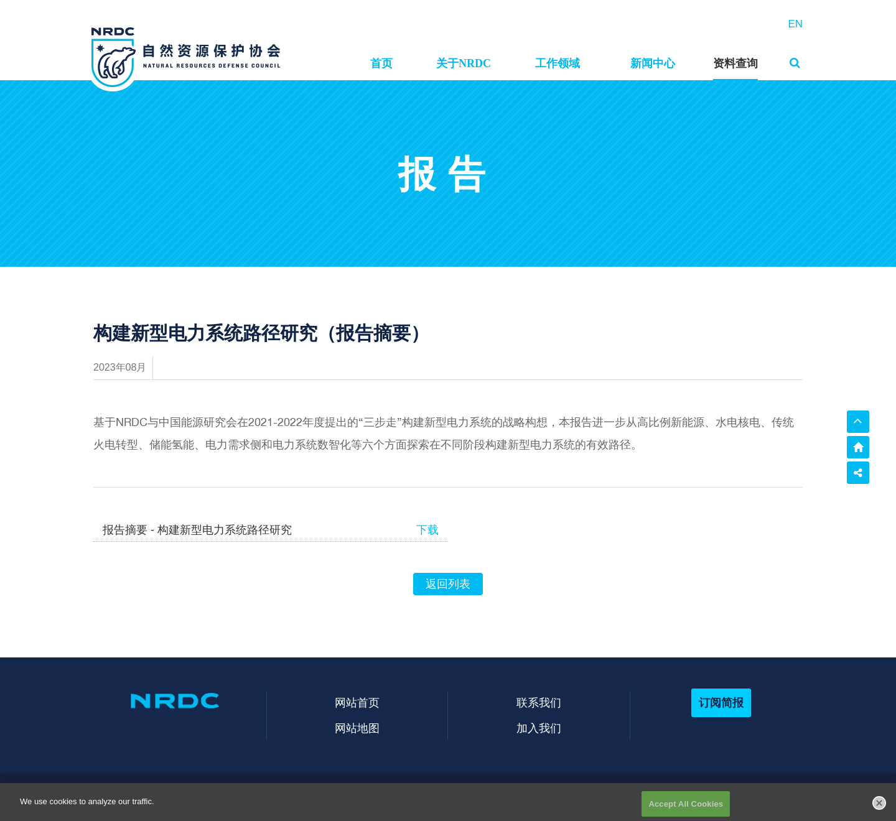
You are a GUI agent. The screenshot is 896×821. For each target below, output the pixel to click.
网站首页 (357, 702)
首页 (381, 63)
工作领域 (557, 63)
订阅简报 (721, 702)
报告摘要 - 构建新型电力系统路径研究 (197, 530)
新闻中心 (652, 63)
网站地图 (357, 728)
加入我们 (538, 728)
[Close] (879, 807)
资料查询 (735, 63)
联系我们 (538, 702)
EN (795, 24)
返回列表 (448, 584)
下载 (427, 530)
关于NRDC (463, 63)
